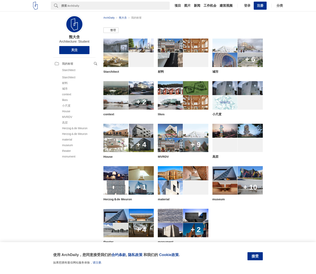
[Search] (115, 6)
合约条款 (118, 255)
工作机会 (210, 5)
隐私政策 (135, 255)
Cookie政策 (169, 255)
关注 (74, 50)
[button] (110, 30)
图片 (187, 5)
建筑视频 (226, 5)
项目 (178, 5)
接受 (255, 256)
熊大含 (74, 37)
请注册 (97, 262)
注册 (260, 5)
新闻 (197, 5)
